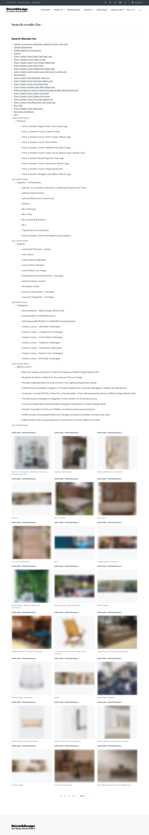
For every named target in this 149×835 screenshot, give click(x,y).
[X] (110, 3)
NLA (16, 115)
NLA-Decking (19, 75)
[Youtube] (120, 3)
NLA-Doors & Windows (24, 112)
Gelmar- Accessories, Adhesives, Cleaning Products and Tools (41, 44)
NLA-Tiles (18, 106)
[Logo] (17, 10)
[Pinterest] (125, 3)
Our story (11, 2)
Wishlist (136, 2)
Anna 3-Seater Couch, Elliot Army (28, 109)
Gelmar (17, 53)
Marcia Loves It (118, 10)
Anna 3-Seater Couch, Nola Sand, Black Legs (33, 81)
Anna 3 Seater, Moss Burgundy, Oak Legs (31, 78)
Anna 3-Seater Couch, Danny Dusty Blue (31, 93)
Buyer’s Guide (24, 2)
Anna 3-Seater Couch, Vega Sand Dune (31, 84)
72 (74, 796)
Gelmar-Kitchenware (23, 47)
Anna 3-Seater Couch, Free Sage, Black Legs (33, 99)
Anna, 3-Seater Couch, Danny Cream (30, 60)
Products (58, 10)
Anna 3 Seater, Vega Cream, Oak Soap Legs (33, 56)
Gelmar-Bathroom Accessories (27, 50)
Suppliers (45, 10)
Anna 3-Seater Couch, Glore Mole (28, 66)
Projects (88, 10)
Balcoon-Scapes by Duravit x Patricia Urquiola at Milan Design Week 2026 (46, 90)
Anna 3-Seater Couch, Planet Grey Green (32, 96)
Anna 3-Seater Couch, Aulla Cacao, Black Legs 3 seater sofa (40, 72)
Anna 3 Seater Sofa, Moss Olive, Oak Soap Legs (35, 102)
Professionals (73, 10)
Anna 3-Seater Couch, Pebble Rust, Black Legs (34, 69)
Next (82, 796)
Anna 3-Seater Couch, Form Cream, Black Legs (34, 63)
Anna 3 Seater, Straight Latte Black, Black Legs (34, 87)
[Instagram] (115, 3)
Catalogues (102, 10)
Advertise (36, 2)
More (131, 10)
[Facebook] (106, 3)
